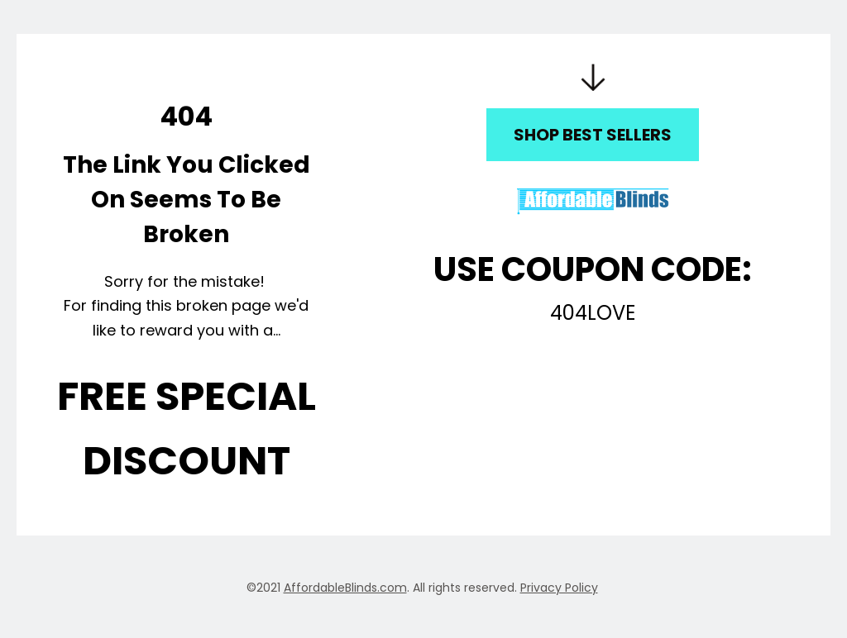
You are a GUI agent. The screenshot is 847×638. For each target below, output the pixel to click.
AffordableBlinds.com (345, 587)
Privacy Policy (559, 587)
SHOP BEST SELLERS (593, 134)
